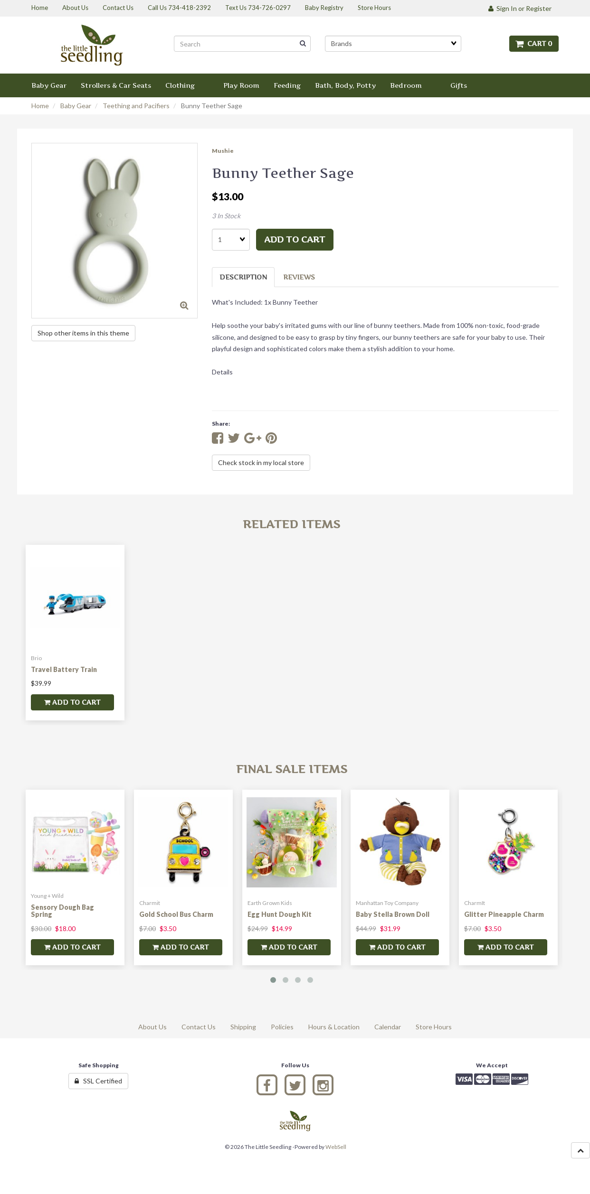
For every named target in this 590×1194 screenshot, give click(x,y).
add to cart (294, 239)
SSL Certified (98, 1081)
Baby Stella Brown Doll (392, 914)
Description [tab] (243, 277)
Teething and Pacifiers (136, 106)
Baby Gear (75, 106)
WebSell (335, 1146)
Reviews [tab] (299, 277)
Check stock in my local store (261, 462)
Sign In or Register (520, 8)
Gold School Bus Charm (176, 914)
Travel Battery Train (64, 669)
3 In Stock (226, 216)
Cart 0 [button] (533, 43)
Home (40, 106)
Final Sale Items (291, 769)
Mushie (223, 150)
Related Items (291, 524)
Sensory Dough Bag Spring (62, 910)
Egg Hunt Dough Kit (279, 914)
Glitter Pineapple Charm (504, 914)
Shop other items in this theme (83, 333)
